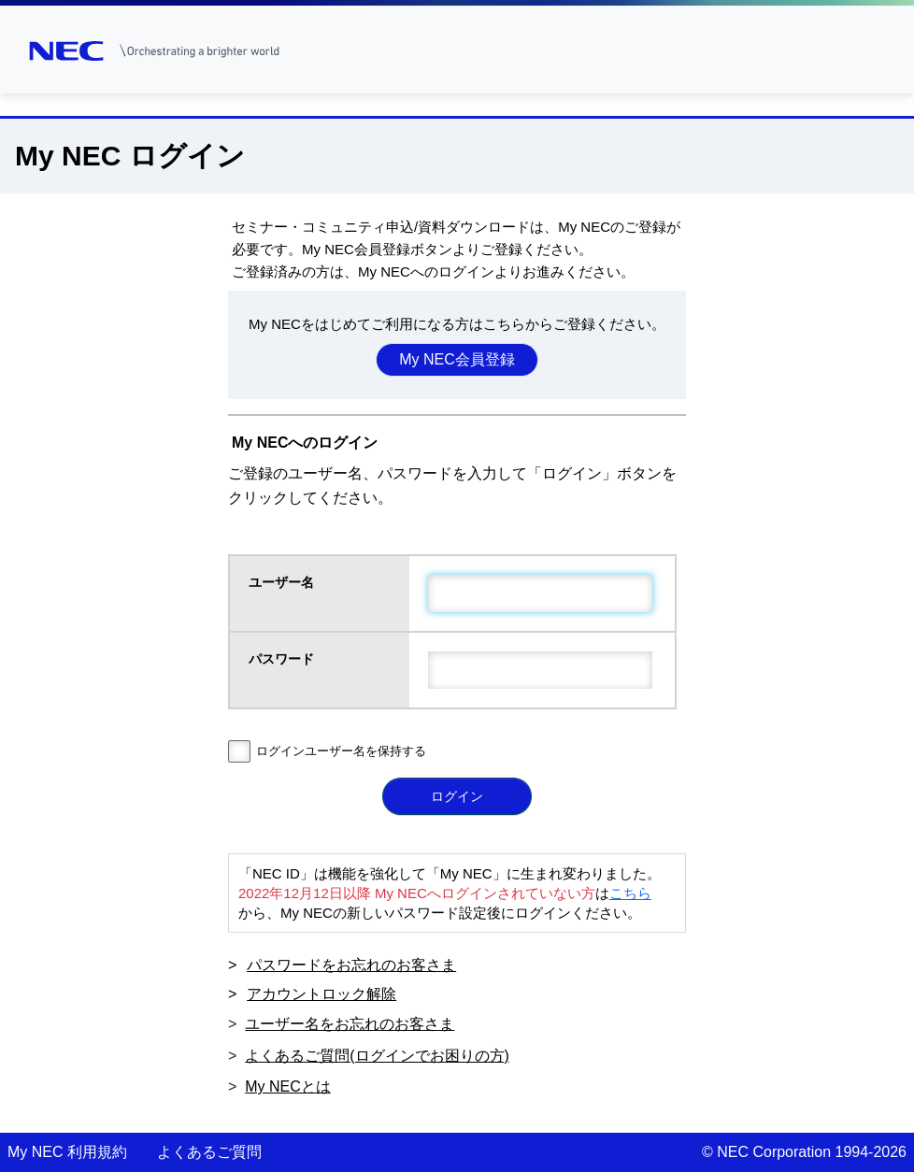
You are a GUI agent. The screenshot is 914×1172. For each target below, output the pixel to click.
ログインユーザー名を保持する (341, 751)
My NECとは (288, 1086)
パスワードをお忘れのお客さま (351, 965)
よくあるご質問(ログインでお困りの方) (377, 1056)
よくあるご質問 (209, 1152)
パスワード (283, 658)
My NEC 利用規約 (67, 1152)
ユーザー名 (283, 582)
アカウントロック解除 (321, 994)
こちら (630, 893)
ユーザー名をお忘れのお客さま (349, 1024)
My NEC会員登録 (457, 359)
